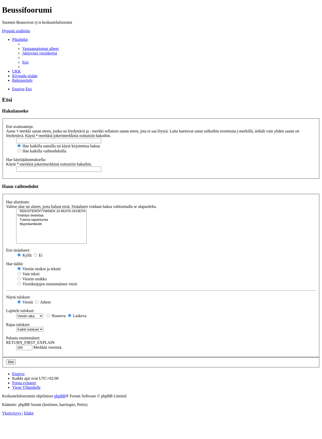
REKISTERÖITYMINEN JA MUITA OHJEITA (51, 211)
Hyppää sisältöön (16, 31)
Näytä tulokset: (18, 297)
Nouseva (56, 316)
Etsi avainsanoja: (20, 126)
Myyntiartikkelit (51, 224)
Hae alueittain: (18, 202)
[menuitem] (40, 48)
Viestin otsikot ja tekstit (39, 269)
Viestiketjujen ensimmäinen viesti (47, 284)
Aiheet (43, 302)
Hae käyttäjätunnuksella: (26, 159)
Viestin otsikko (32, 279)
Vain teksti (28, 274)
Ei (38, 255)
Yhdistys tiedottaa (51, 215)
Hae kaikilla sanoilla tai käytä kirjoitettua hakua (58, 146)
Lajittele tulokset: (20, 311)
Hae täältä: (14, 264)
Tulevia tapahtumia (51, 220)
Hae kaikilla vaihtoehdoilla (41, 151)
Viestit (25, 302)
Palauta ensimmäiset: (23, 338)
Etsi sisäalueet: (18, 250)
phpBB (59, 396)
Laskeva (77, 316)
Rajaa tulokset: (18, 324)
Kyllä (24, 255)
